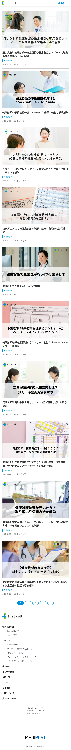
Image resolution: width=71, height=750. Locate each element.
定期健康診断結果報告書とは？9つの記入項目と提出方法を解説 (34, 404)
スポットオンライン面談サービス (21, 657)
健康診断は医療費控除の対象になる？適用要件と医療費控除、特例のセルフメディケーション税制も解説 (33, 464)
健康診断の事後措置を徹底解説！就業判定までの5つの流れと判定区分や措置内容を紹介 (34, 584)
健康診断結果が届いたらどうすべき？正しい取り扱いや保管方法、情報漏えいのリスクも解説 (35, 524)
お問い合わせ (58, 3)
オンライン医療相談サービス (19, 661)
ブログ (5, 682)
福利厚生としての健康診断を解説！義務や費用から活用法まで (35, 230)
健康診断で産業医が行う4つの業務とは (23, 286)
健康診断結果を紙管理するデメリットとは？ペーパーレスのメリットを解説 (35, 344)
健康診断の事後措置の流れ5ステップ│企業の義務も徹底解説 (35, 112)
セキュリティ (13, 635)
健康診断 (9, 61)
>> (50, 602)
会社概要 (6, 688)
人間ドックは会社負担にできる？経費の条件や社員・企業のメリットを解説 (35, 171)
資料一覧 (6, 677)
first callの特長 (13, 631)
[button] (68, 3)
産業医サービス (14, 645)
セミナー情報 (8, 672)
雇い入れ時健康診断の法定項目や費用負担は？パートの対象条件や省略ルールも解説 (35, 54)
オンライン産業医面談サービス (20, 649)
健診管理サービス (15, 653)
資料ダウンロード (63, 3)
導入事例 (6, 666)
